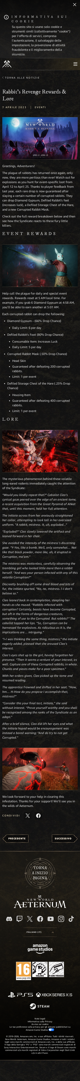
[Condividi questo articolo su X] (28, 815)
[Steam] (40, 1007)
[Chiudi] (74, 5)
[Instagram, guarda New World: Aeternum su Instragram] (61, 919)
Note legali (40, 1018)
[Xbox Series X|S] (54, 995)
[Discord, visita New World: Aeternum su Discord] (9, 919)
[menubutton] (75, 64)
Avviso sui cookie (40, 1024)
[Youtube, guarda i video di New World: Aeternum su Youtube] (51, 919)
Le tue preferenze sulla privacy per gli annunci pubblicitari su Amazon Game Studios (40, 1028)
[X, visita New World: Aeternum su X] (30, 919)
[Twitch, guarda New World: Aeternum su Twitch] (19, 919)
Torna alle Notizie (22, 77)
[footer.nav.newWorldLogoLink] (40, 907)
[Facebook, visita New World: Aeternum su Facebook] (40, 919)
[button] (40, 138)
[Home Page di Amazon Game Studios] (40, 949)
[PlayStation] (20, 995)
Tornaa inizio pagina (40, 873)
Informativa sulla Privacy (40, 1021)
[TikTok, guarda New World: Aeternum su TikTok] (71, 919)
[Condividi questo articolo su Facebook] (38, 815)
